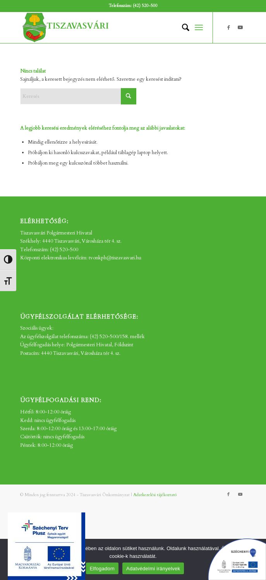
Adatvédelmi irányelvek (153, 568)
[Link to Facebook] (228, 27)
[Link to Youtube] (240, 27)
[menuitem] (181, 27)
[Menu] (199, 27)
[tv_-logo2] (110, 27)
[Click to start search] (128, 96)
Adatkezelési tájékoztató (155, 495)
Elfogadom (102, 568)
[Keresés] (181, 27)
